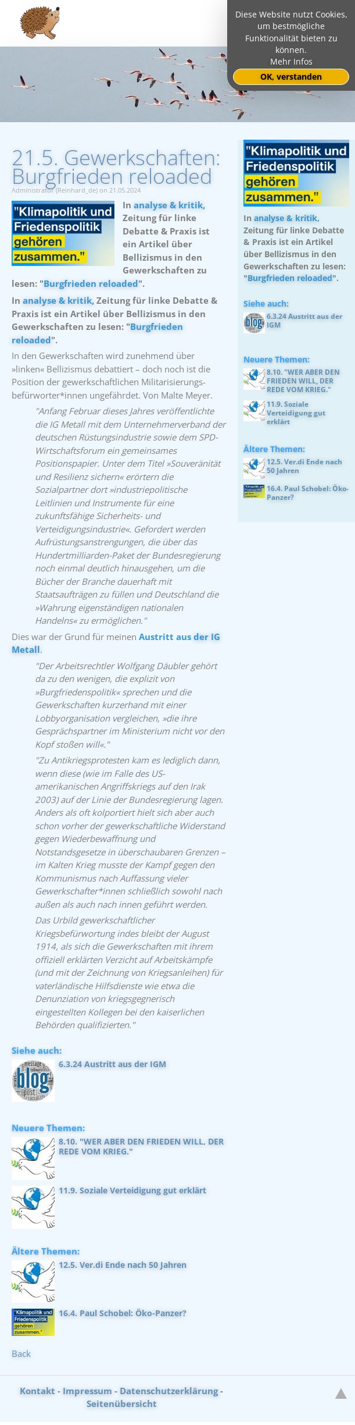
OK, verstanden (291, 77)
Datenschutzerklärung (169, 1390)
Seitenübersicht (122, 1403)
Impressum (87, 1390)
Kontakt (37, 1390)
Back (21, 1353)
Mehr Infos (291, 61)
